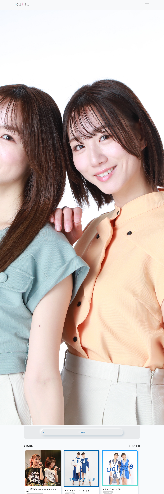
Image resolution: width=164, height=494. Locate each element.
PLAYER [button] (82, 432)
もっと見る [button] (133, 446)
